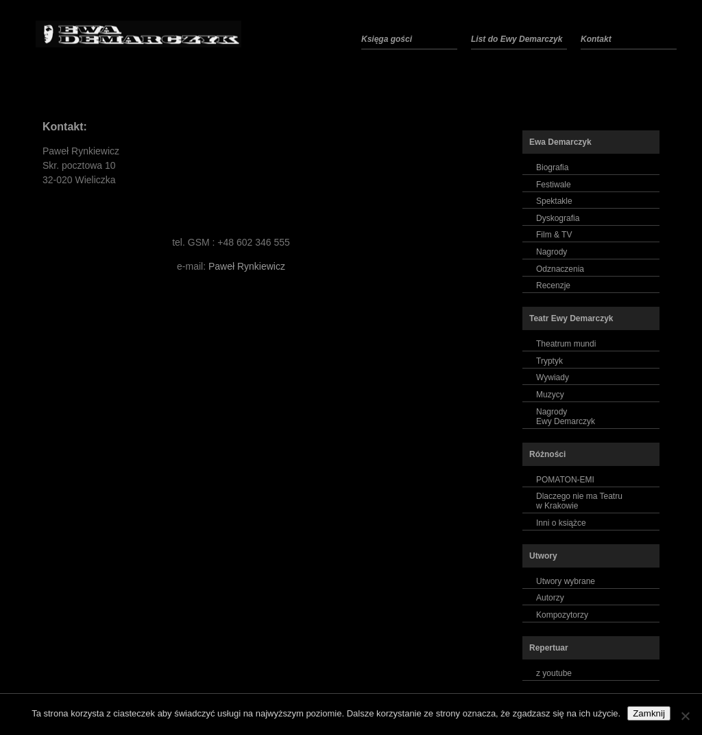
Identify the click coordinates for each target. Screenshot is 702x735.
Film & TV (554, 235)
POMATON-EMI (565, 480)
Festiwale (553, 184)
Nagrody (551, 252)
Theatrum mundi (566, 344)
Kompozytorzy (562, 615)
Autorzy (550, 598)
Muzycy (550, 394)
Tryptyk (549, 361)
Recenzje (553, 285)
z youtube (554, 673)
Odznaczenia (560, 269)
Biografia (552, 167)
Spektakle (554, 201)
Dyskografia (557, 218)
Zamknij (649, 713)
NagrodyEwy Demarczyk (565, 416)
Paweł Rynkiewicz (246, 266)
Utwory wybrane (565, 581)
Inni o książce (561, 523)
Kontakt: (65, 126)
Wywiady (552, 377)
